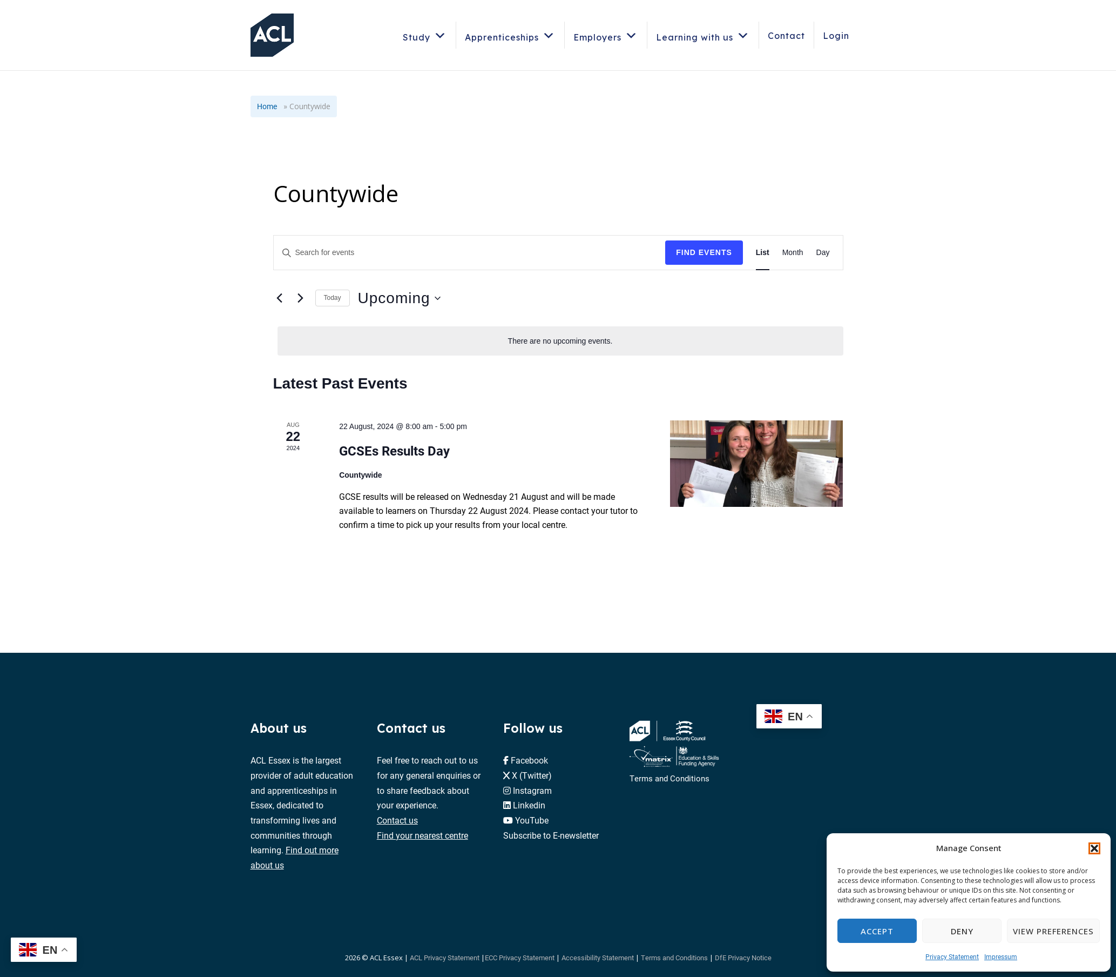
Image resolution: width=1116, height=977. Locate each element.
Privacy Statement (952, 956)
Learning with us (703, 35)
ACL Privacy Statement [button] (444, 957)
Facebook (529, 760)
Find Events (704, 252)
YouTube (532, 820)
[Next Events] (300, 298)
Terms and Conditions (669, 778)
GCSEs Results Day (394, 450)
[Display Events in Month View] (792, 253)
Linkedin (529, 805)
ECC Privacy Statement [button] (519, 957)
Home (267, 106)
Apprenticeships (510, 35)
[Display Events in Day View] (823, 253)
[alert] (560, 341)
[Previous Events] (279, 298)
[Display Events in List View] (762, 253)
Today (332, 298)
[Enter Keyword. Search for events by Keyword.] (470, 253)
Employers (605, 35)
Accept (877, 931)
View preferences (1053, 931)
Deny (962, 931)
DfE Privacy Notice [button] (743, 957)
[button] (1094, 848)
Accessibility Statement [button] (598, 957)
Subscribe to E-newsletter (551, 835)
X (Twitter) (532, 775)
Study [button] (425, 35)
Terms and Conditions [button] (674, 957)
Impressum (1000, 956)
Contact (786, 35)
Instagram (532, 790)
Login (836, 35)
